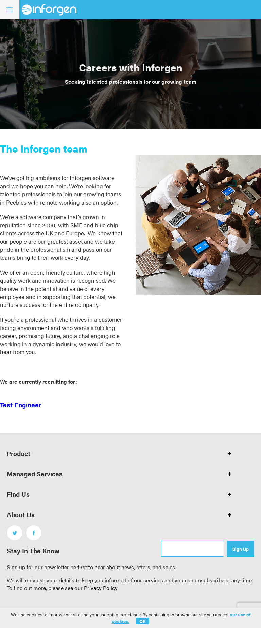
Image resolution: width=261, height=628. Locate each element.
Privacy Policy (101, 588)
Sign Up (240, 549)
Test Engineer (20, 404)
